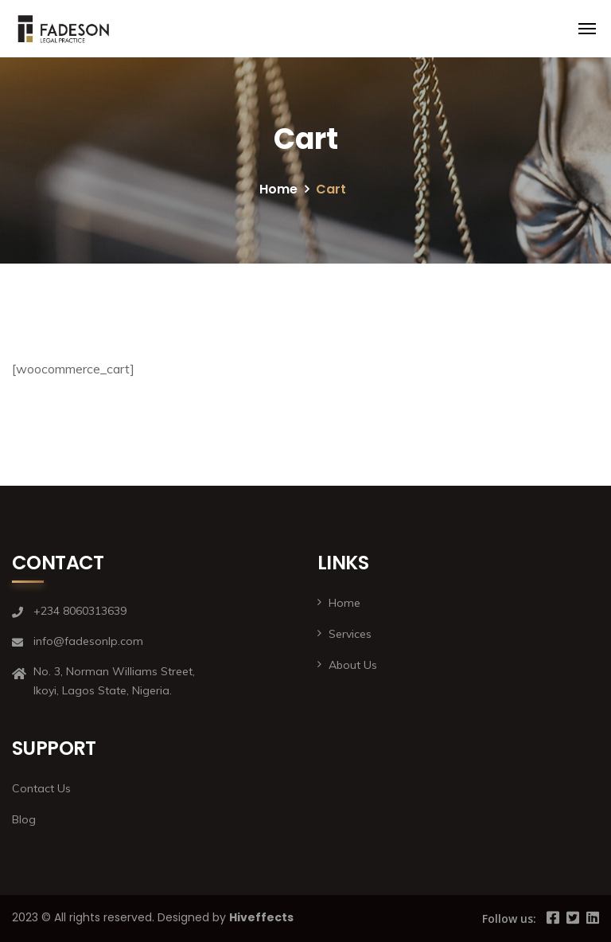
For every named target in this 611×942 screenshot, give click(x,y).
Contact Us (41, 788)
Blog (24, 819)
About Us (353, 665)
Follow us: (509, 918)
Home (278, 189)
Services (350, 634)
